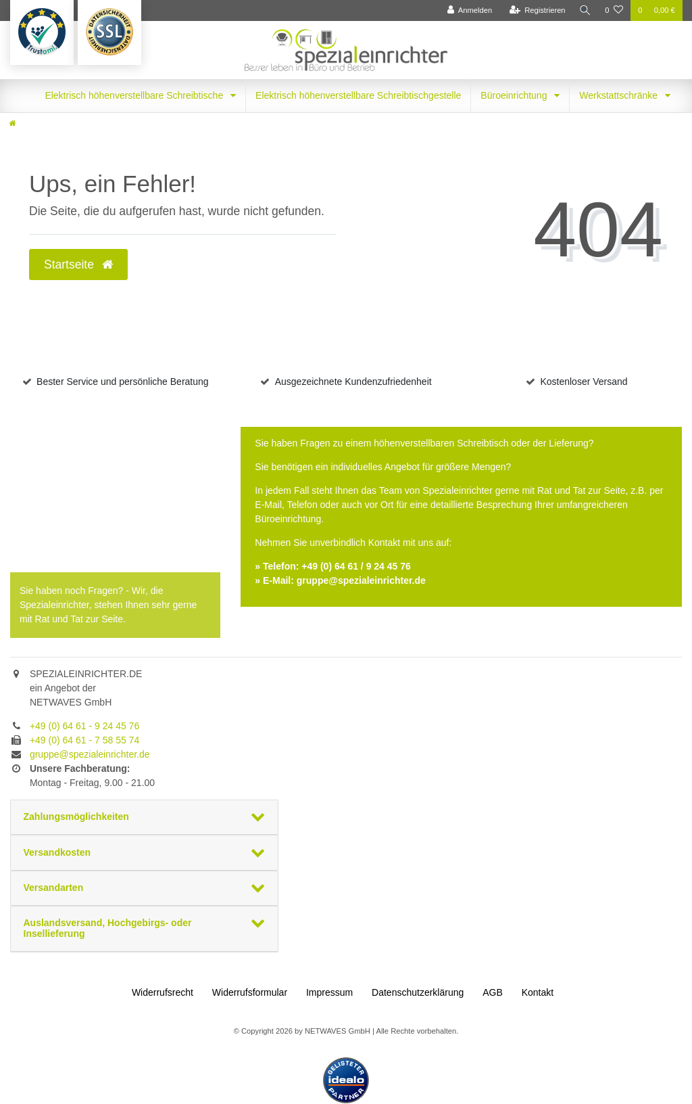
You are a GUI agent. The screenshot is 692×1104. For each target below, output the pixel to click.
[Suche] (583, 10)
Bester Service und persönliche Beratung (122, 381)
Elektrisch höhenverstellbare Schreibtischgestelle (358, 95)
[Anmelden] (467, 10)
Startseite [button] (78, 264)
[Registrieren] (534, 10)
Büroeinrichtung (514, 95)
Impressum (329, 992)
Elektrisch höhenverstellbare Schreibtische (135, 95)
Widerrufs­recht (162, 992)
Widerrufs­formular (249, 992)
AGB (493, 992)
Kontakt (537, 992)
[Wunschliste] (614, 10)
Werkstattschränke (619, 95)
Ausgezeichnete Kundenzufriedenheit (353, 381)
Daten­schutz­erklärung (418, 992)
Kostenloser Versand (583, 381)
